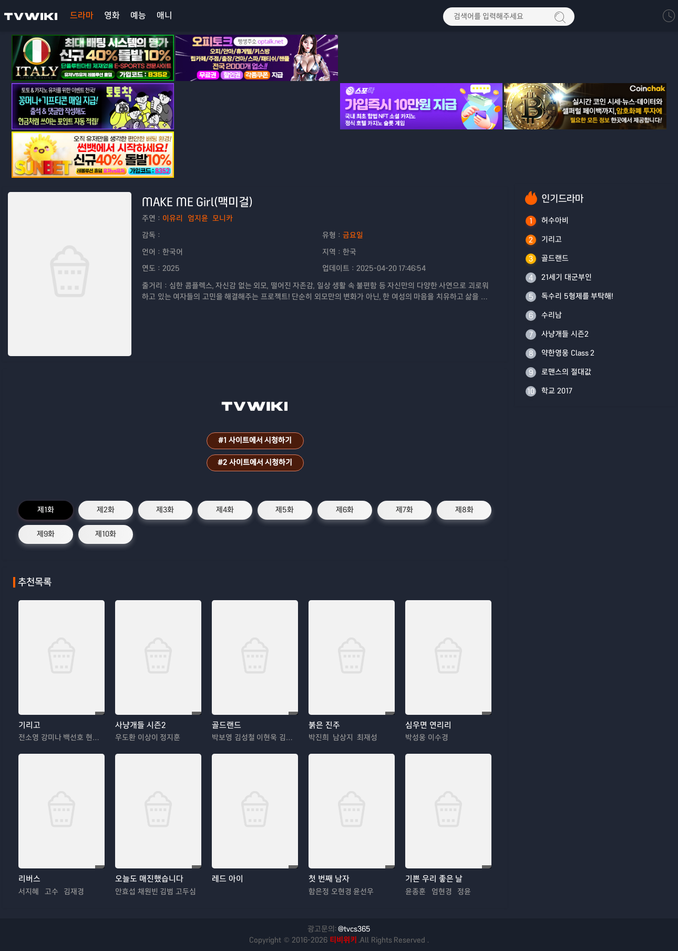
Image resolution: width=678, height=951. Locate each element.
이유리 (172, 218)
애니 (164, 15)
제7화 (404, 509)
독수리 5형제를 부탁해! (577, 296)
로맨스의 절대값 (566, 372)
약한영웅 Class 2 (567, 353)
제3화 (165, 509)
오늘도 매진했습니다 (149, 879)
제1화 (45, 509)
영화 (112, 15)
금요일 (353, 235)
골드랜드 (226, 725)
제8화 (464, 509)
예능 (138, 15)
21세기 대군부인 (566, 277)
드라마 (82, 15)
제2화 (106, 509)
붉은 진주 (324, 725)
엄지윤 (198, 218)
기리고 (29, 725)
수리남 (551, 315)
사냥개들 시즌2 (140, 725)
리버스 (29, 879)
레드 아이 (227, 879)
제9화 (46, 534)
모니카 (222, 218)
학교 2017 (556, 391)
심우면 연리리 (428, 725)
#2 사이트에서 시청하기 (255, 462)
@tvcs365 (354, 929)
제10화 (105, 534)
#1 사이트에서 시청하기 (255, 440)
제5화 (284, 509)
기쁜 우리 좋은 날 (434, 879)
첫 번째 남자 (329, 879)
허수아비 (555, 220)
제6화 (345, 509)
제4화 (225, 509)
